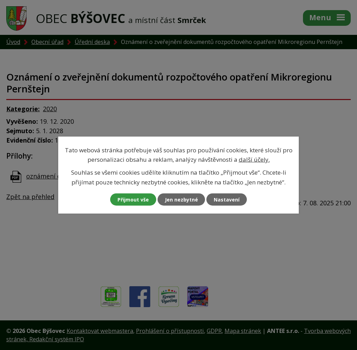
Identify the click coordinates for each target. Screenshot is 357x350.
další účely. (254, 159)
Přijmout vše (133, 199)
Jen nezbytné (181, 199)
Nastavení (227, 199)
